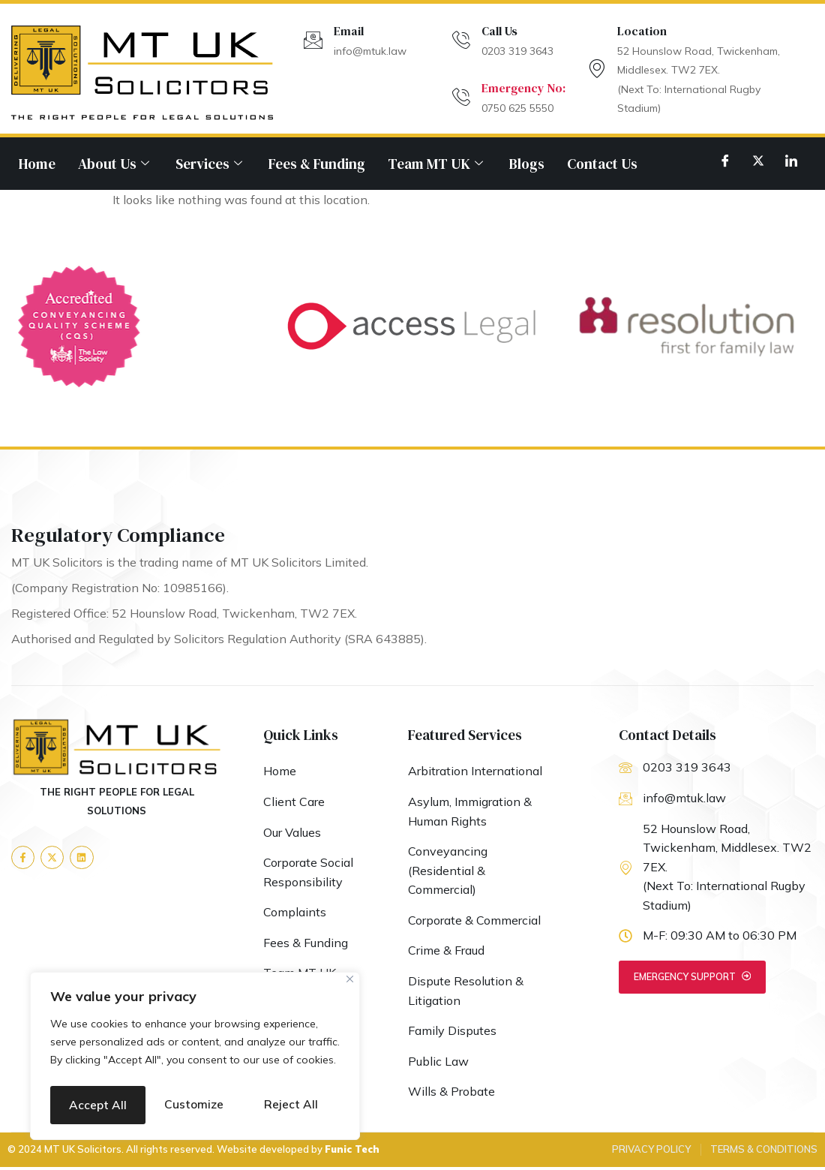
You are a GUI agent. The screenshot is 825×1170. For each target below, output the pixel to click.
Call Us (500, 31)
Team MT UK (437, 163)
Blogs (526, 163)
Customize (122, 1066)
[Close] (349, 946)
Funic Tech (352, 1152)
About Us (115, 163)
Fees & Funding (316, 163)
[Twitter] (758, 160)
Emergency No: (524, 88)
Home (37, 163)
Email (349, 31)
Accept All (195, 1104)
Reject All (266, 1066)
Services (211, 163)
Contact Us (602, 163)
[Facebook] (725, 160)
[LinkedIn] (791, 160)
